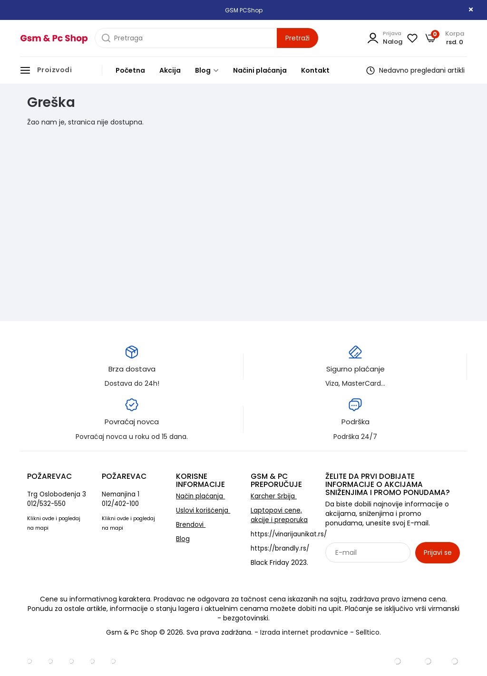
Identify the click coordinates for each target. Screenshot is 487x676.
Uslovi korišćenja (203, 510)
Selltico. (368, 632)
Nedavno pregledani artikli (415, 70)
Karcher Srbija (274, 496)
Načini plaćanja (260, 70)
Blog (207, 70)
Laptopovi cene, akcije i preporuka (279, 515)
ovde (48, 518)
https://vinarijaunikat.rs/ (289, 534)
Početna (130, 70)
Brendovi (190, 524)
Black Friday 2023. (279, 562)
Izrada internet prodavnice (304, 632)
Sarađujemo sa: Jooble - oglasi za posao (384, 573)
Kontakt (315, 70)
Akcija (170, 70)
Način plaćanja (200, 496)
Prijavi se (438, 552)
